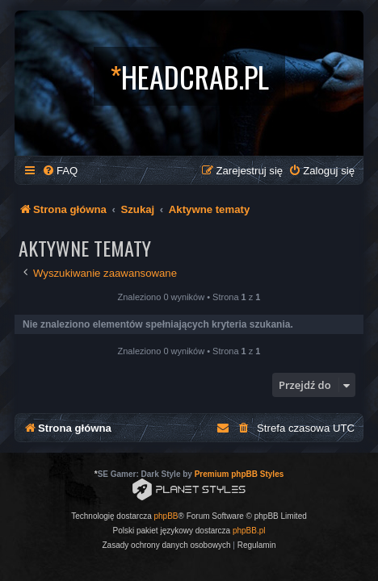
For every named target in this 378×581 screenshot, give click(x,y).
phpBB (166, 516)
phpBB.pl (249, 530)
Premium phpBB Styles (239, 474)
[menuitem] (60, 170)
